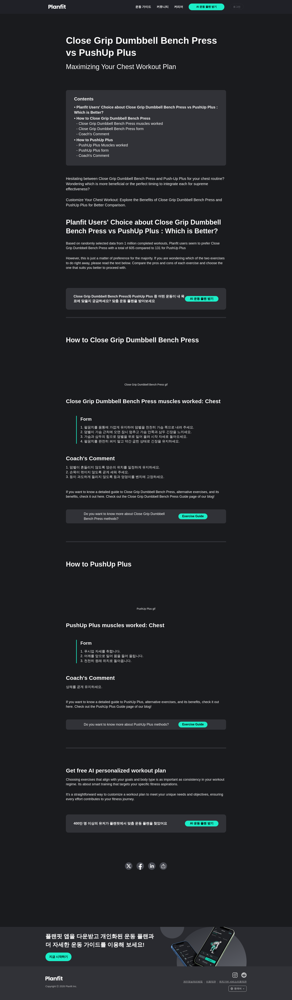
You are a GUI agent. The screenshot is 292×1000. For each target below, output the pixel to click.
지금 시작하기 (58, 956)
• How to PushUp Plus (93, 140)
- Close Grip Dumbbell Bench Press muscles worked (119, 123)
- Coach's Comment (92, 134)
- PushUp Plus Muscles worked (102, 145)
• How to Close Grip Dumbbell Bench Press (112, 118)
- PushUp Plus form (92, 150)
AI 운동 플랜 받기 (201, 298)
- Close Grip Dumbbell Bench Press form (110, 129)
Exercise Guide (193, 516)
